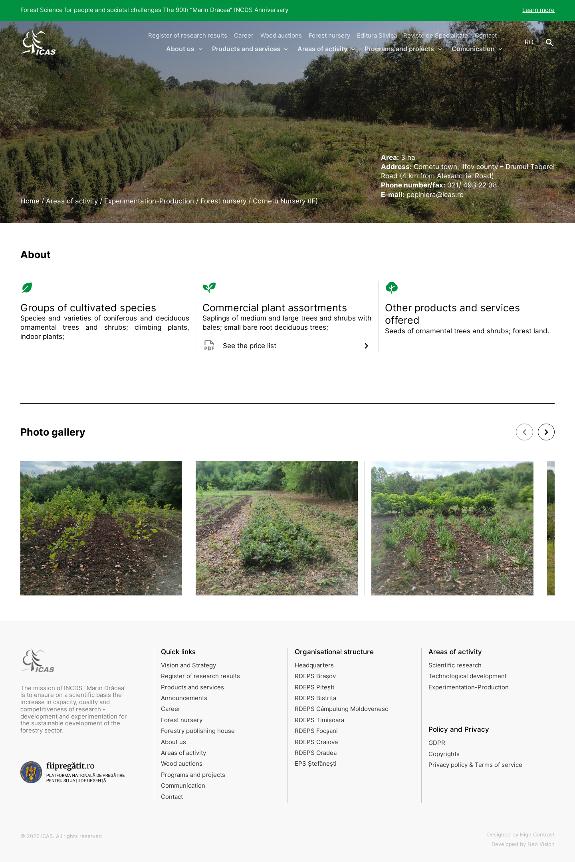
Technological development (467, 676)
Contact (486, 35)
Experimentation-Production (468, 687)
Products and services (192, 687)
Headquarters (314, 665)
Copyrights (444, 754)
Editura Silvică (377, 35)
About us (173, 742)
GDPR (436, 743)
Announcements (184, 698)
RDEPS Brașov (315, 676)
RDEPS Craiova (316, 742)
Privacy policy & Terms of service (475, 764)
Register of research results (187, 35)
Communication (183, 785)
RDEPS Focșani (316, 731)
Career (244, 35)
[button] (524, 432)
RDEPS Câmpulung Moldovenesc (341, 709)
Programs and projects (193, 774)
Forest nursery (329, 35)
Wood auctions (281, 35)
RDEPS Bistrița (315, 698)
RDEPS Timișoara (319, 720)
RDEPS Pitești (314, 687)
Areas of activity (183, 752)
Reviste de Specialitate (435, 35)
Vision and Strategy (188, 665)
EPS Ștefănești (316, 763)
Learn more (538, 10)
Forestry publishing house (198, 731)
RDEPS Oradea (316, 752)
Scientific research (455, 665)
